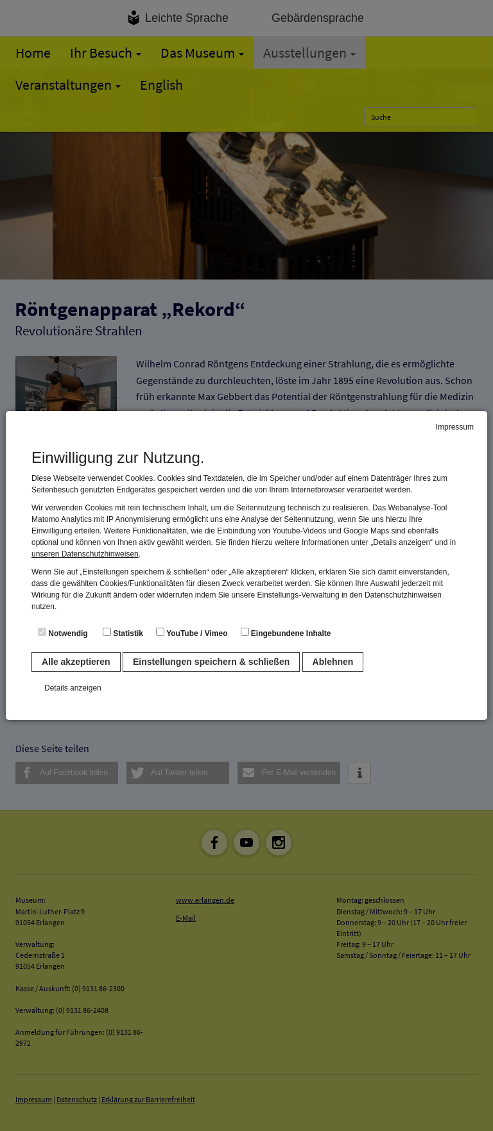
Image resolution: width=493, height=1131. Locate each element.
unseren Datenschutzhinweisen (85, 553)
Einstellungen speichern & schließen (211, 662)
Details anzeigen (72, 687)
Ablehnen (333, 662)
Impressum (455, 427)
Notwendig (63, 633)
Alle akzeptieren (76, 662)
